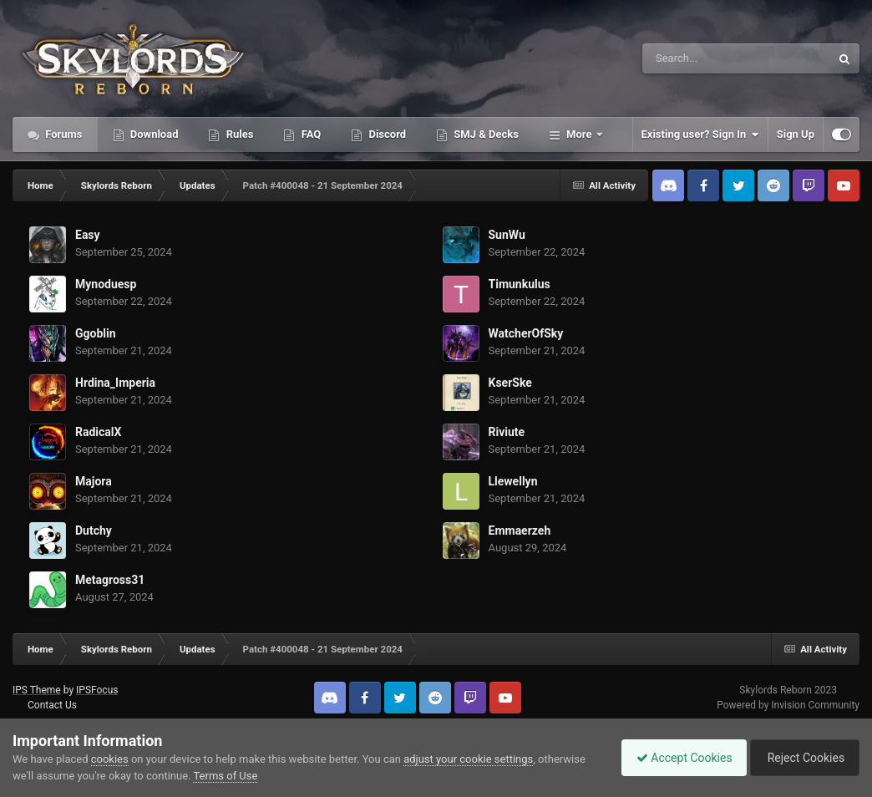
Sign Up (795, 134)
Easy (87, 234)
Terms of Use (225, 775)
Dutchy (93, 530)
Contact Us (52, 705)
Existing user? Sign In (700, 134)
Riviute (507, 432)
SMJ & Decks (485, 134)
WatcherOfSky (526, 333)
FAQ (309, 134)
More (579, 134)
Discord (386, 134)
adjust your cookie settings (468, 759)
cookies (110, 759)
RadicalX (98, 432)
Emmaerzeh (520, 530)
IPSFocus (97, 690)
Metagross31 (109, 579)
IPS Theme (37, 690)
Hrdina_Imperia (115, 382)
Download (153, 134)
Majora (93, 481)
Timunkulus (519, 284)
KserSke (510, 382)
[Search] (694, 58)
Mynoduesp (105, 284)
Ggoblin (95, 333)
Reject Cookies (802, 757)
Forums (63, 134)
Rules (238, 134)
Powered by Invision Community (788, 705)
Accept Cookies (676, 757)
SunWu (507, 234)
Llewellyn (513, 481)
